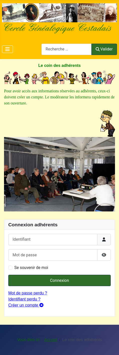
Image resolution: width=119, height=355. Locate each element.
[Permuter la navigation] (7, 49)
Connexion (59, 280)
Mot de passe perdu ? (27, 293)
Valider (104, 49)
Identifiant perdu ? (24, 299)
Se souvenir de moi (31, 267)
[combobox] (66, 49)
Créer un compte (25, 305)
